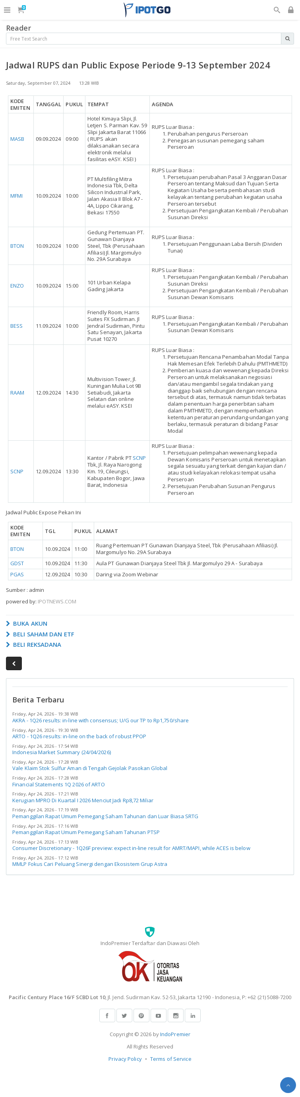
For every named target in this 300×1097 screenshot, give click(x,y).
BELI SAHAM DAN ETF (40, 634)
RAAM (17, 392)
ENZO (17, 285)
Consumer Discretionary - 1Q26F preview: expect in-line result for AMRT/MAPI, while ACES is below (131, 848)
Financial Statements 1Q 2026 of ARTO (58, 784)
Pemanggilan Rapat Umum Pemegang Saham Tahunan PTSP (86, 832)
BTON (17, 245)
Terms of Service (171, 1058)
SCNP (16, 471)
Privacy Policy (124, 1058)
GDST (17, 563)
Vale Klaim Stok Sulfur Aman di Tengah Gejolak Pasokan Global (89, 768)
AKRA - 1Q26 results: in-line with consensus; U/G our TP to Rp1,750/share (100, 720)
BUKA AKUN (26, 623)
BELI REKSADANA (34, 644)
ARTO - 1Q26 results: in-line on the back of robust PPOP (79, 736)
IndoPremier (175, 1034)
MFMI (16, 195)
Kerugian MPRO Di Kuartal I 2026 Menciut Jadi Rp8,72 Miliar (82, 800)
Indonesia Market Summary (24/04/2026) (61, 752)
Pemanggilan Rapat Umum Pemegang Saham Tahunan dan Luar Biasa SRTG (105, 816)
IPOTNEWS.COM (57, 601)
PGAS (17, 574)
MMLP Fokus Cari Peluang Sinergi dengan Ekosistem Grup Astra (89, 863)
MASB (17, 138)
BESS (16, 325)
